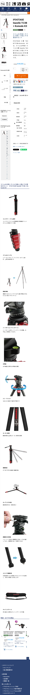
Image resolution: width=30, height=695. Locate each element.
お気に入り (9, 9)
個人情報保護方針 (8, 670)
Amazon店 (12, 691)
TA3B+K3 (4, 116)
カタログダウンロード (9, 693)
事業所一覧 (6, 681)
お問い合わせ (26, 9)
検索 (28, 13)
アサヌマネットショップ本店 (10, 686)
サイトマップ (6, 667)
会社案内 (5, 678)
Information (6, 676)
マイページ (15, 9)
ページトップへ (27, 658)
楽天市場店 (12, 688)
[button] (2, 636)
